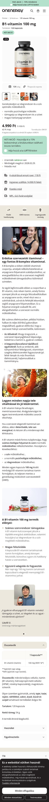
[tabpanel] (24, 682)
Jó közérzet (14, 18)
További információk (11, 783)
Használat (9, 728)
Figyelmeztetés (11, 737)
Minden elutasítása (13, 797)
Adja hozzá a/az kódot (26, 4)
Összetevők (10, 645)
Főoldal (4, 18)
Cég (3, 756)
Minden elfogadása (24, 790)
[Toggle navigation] (44, 10)
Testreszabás (36, 797)
